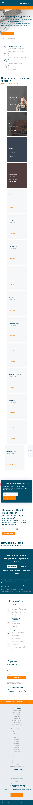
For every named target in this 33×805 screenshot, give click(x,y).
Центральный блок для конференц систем (16, 757)
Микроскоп (16, 733)
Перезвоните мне (8, 533)
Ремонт (3, 38)
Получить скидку (9, 498)
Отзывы (17, 573)
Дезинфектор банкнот (17, 762)
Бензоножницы (16, 739)
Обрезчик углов (16, 751)
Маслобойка (17, 722)
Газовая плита (17, 743)
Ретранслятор (17, 718)
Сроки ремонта (26, 570)
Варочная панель (17, 712)
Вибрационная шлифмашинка (17, 755)
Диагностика (22, 566)
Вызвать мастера (7, 34)
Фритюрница (17, 741)
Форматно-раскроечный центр (17, 766)
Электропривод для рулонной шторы (17, 728)
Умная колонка (17, 714)
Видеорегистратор (17, 764)
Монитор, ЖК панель (17, 726)
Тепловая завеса (16, 732)
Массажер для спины (17, 724)
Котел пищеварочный (17, 720)
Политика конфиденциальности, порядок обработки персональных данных (14, 803)
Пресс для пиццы (17, 737)
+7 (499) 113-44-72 (6, 27)
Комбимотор (17, 747)
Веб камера (17, 730)
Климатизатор (17, 716)
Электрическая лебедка (16, 735)
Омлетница (16, 749)
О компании (17, 772)
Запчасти (17, 570)
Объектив (17, 753)
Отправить (16, 677)
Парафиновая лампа (17, 760)
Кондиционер (17, 759)
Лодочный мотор (17, 710)
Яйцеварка (16, 745)
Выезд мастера (12, 566)
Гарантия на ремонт (8, 570)
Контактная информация (17, 774)
